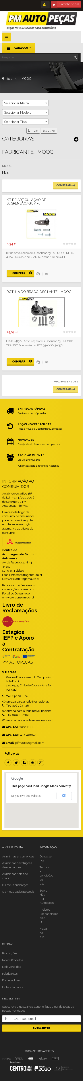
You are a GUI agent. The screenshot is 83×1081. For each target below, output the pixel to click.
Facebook (8, 762)
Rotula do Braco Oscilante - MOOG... (40, 292)
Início (7, 78)
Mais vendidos (11, 966)
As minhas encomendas (18, 856)
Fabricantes (9, 973)
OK (64, 795)
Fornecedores (11, 980)
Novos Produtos (12, 960)
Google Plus (40, 762)
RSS (24, 762)
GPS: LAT (10, 726)
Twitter (16, 762)
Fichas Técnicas (12, 987)
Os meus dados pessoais (18, 891)
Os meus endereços (15, 885)
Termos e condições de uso (46, 875)
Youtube (32, 762)
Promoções (9, 953)
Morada (9, 672)
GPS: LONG (12, 734)
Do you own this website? (26, 795)
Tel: (7, 696)
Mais (5, 172)
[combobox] (25, 103)
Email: (8, 742)
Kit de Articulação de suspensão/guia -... (26, 201)
